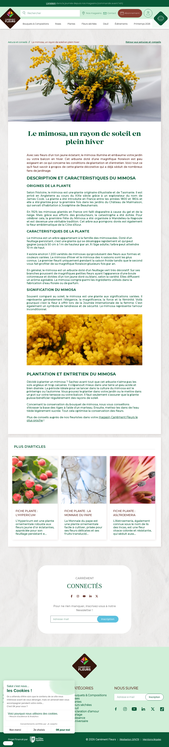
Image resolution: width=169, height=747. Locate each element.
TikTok (162, 709)
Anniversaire (79, 721)
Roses (75, 698)
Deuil (75, 708)
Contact (109, 12)
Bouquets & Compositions (89, 695)
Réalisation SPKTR (129, 739)
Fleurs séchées (81, 705)
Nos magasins (91, 13)
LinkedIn (143, 709)
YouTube (134, 709)
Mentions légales (152, 739)
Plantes (76, 701)
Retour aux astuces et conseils (143, 42)
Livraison (51, 3)
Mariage (76, 714)
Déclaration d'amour (85, 711)
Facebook (116, 709)
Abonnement (129, 13)
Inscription (154, 697)
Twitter (153, 709)
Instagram (125, 709)
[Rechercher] (50, 13)
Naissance (78, 717)
